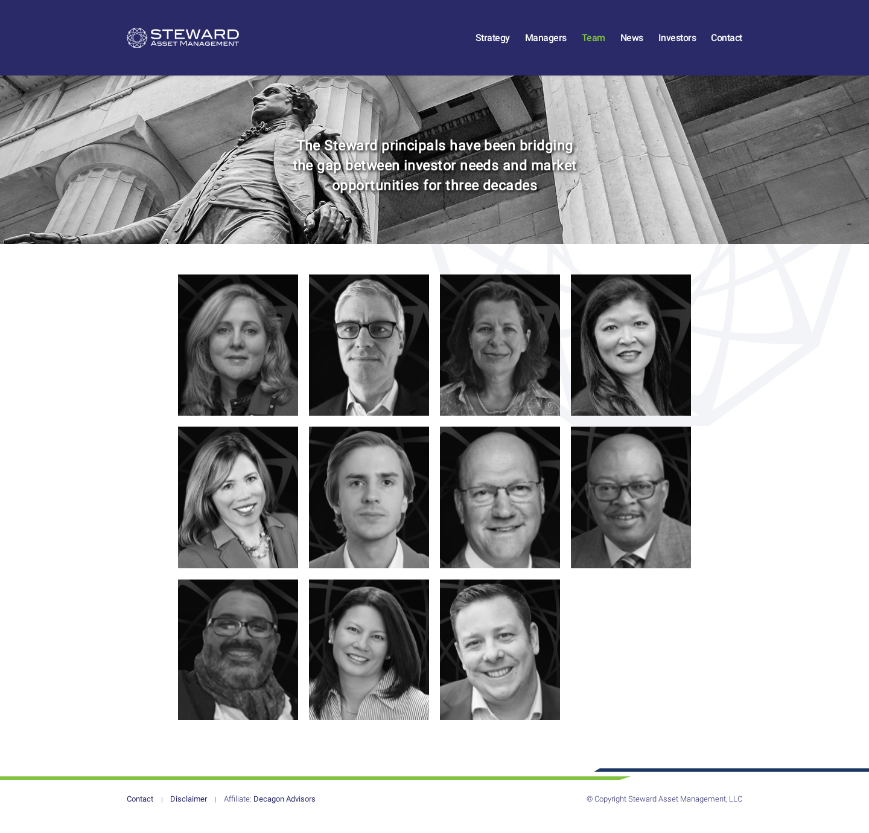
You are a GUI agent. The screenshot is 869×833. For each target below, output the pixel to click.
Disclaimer (188, 811)
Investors (677, 44)
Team (593, 44)
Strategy (493, 44)
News (631, 44)
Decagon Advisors (270, 811)
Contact (726, 44)
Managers (546, 44)
